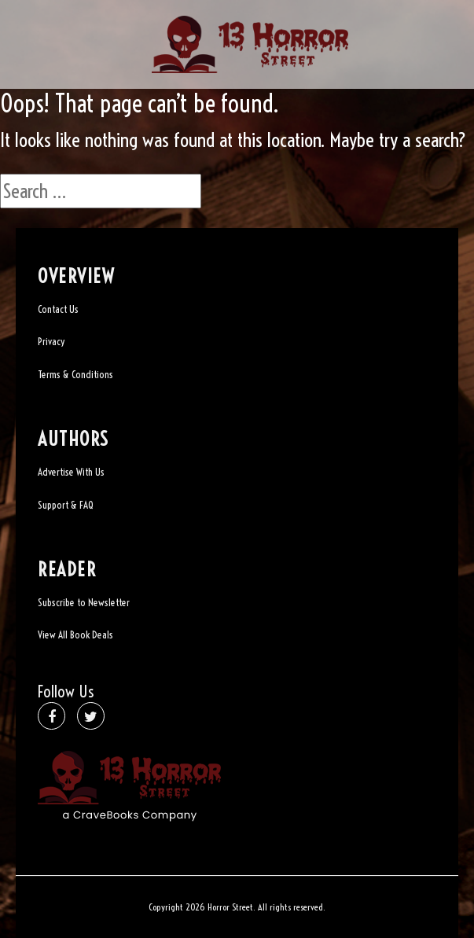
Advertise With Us (71, 471)
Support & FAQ (66, 504)
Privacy (51, 341)
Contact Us (58, 309)
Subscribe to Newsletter (84, 602)
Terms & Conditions (75, 374)
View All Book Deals (75, 634)
